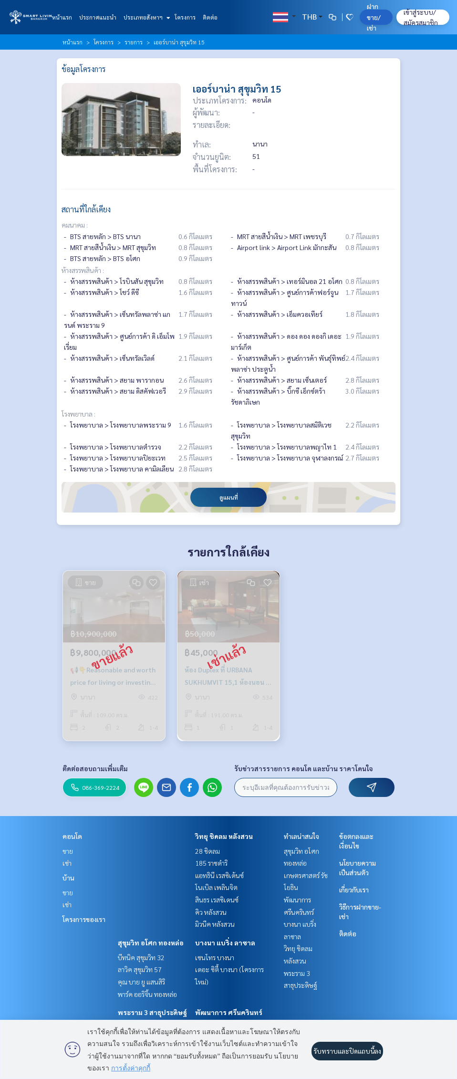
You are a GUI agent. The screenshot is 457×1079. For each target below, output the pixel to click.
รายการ (134, 42)
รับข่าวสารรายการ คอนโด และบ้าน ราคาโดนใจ (303, 768)
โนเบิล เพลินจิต (216, 887)
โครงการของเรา (83, 919)
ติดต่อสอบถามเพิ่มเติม (95, 768)
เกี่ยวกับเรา (354, 889)
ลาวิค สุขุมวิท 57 (140, 969)
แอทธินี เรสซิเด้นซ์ (219, 875)
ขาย (67, 851)
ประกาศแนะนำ (97, 17)
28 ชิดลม (207, 851)
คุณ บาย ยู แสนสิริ (141, 981)
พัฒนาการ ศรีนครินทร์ (228, 1012)
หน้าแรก (62, 17)
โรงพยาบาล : (78, 413)
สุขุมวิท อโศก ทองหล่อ (151, 942)
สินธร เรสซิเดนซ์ (217, 899)
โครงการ (185, 17)
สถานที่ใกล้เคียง (86, 209)
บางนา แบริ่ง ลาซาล (225, 942)
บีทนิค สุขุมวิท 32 (141, 957)
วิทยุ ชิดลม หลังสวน (224, 836)
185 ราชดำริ (211, 863)
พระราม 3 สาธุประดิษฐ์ (152, 1012)
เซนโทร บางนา (214, 957)
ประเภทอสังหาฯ (146, 17)
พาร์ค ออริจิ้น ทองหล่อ (147, 994)
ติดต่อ (210, 17)
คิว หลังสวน (211, 912)
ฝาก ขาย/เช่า (374, 17)
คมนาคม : (75, 224)
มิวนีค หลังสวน (215, 924)
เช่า (67, 863)
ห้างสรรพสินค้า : (83, 270)
